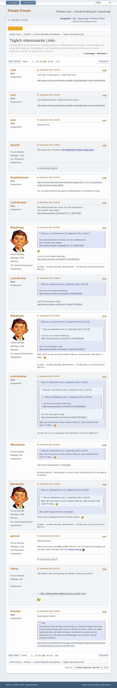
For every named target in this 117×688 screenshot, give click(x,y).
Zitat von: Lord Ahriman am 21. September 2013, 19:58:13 (65, 233)
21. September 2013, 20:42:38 (48, 227)
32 (37, 61)
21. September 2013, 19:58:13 (48, 202)
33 (40, 61)
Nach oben (14, 655)
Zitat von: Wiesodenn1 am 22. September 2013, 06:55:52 (65, 490)
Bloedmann (17, 227)
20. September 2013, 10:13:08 (48, 120)
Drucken (103, 62)
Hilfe (84, 685)
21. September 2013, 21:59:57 (48, 376)
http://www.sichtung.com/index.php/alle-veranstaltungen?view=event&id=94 (71, 80)
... (35, 61)
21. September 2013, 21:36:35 (48, 278)
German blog (83, 19)
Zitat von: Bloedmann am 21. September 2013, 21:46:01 (64, 382)
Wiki (74, 19)
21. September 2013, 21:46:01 (48, 316)
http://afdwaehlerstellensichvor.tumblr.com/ (63, 593)
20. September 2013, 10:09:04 (48, 95)
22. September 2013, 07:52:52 (48, 484)
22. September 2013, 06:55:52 (48, 444)
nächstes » (102, 53)
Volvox (14, 568)
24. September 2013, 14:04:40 (48, 611)
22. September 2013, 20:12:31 (48, 568)
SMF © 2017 (19, 685)
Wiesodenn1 (17, 444)
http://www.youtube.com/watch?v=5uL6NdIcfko (58, 259)
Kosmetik (66, 465)
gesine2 (15, 145)
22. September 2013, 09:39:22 (48, 536)
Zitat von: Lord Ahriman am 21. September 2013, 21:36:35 (65, 322)
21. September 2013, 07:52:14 (48, 177)
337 (58, 61)
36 (52, 61)
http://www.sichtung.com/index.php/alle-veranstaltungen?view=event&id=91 (71, 105)
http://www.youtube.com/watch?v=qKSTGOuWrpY (59, 304)
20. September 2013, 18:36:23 (48, 145)
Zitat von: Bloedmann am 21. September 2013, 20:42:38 (64, 284)
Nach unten (14, 62)
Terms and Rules (93, 685)
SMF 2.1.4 (9, 685)
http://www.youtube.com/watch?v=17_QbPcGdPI (59, 213)
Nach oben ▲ (106, 685)
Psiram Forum (19, 11)
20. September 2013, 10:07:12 (48, 70)
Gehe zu (68, 667)
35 (49, 61)
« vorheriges (89, 53)
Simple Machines (31, 685)
